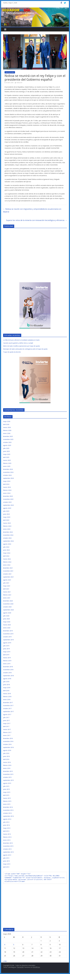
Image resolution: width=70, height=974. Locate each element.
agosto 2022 (7, 544)
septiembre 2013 (8, 852)
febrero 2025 (7, 463)
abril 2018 (6, 690)
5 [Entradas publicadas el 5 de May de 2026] (13, 945)
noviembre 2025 (8, 439)
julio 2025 (6, 448)
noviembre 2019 (8, 634)
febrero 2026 (7, 430)
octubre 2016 (7, 744)
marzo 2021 (7, 592)
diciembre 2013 (8, 843)
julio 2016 (6, 753)
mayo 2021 (6, 586)
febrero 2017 (7, 732)
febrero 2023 (7, 526)
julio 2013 (6, 858)
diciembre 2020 (8, 601)
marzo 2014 (7, 834)
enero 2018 (6, 699)
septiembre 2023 (8, 505)
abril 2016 (6, 759)
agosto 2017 (7, 714)
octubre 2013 (7, 849)
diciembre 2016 (8, 738)
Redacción (19, 82)
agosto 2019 (7, 643)
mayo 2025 (6, 454)
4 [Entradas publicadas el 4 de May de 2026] (4, 945)
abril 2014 (6, 831)
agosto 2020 (7, 613)
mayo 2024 (6, 481)
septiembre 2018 (8, 676)
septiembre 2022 (8, 541)
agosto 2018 (7, 678)
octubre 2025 (7, 442)
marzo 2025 (7, 460)
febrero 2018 (7, 696)
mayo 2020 (6, 622)
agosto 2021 (7, 580)
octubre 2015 (7, 777)
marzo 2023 (7, 523)
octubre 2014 (7, 813)
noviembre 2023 (8, 499)
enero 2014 (6, 840)
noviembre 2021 (8, 571)
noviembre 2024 (8, 472)
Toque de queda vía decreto (12, 352)
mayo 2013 (6, 864)
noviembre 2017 (8, 705)
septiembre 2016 (8, 747)
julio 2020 (6, 616)
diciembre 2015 (8, 771)
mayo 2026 (6, 421)
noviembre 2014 (8, 810)
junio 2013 (6, 861)
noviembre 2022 (8, 535)
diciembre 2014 (8, 807)
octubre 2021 (7, 574)
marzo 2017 (7, 729)
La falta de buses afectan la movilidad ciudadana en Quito (21, 340)
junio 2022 (6, 550)
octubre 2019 (7, 637)
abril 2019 (6, 655)
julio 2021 (6, 583)
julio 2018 (6, 681)
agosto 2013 (7, 855)
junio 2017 (6, 720)
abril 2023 (6, 520)
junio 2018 (6, 684)
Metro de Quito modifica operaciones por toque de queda (21, 346)
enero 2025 (6, 466)
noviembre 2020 (8, 604)
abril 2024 (6, 484)
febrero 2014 (7, 837)
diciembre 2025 (8, 436)
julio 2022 (6, 547)
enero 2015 (6, 804)
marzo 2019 (7, 658)
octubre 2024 (7, 475)
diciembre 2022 (8, 532)
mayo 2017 (6, 723)
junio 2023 (6, 514)
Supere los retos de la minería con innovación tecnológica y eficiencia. (36, 220)
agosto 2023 (7, 508)
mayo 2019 (6, 652)
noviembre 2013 (8, 846)
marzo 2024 (7, 487)
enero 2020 (6, 628)
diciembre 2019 (8, 631)
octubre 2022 (7, 538)
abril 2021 (6, 589)
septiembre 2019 (8, 640)
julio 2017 (6, 717)
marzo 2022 (7, 559)
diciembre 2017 (8, 702)
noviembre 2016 (8, 741)
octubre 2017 (7, 708)
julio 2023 (6, 511)
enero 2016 (6, 768)
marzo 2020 (7, 625)
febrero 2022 (7, 562)
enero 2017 (6, 735)
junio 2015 (6, 789)
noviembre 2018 (8, 670)
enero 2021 (6, 598)
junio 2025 (6, 451)
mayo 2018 (6, 687)
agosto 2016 (7, 750)
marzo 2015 (7, 798)
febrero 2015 (7, 801)
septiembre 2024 (8, 478)
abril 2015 (6, 795)
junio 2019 (6, 649)
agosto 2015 (7, 783)
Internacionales (10, 72)
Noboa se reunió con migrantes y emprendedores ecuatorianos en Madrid (32, 210)
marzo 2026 (7, 427)
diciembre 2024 (8, 469)
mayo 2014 (6, 828)
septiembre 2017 (8, 711)
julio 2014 (6, 822)
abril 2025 (6, 457)
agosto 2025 (7, 445)
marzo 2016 (7, 762)
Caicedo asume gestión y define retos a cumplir (18, 343)
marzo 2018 (7, 693)
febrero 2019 (7, 661)
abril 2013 (6, 867)
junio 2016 (6, 756)
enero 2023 (6, 529)
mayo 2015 (6, 792)
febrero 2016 (7, 765)
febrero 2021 (7, 595)
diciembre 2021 (8, 568)
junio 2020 (6, 619)
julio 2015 (6, 786)
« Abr (5, 961)
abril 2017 (6, 726)
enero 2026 (6, 433)
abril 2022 (6, 556)
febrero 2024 (7, 490)
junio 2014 (6, 825)
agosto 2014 (7, 819)
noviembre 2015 (8, 774)
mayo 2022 (6, 553)
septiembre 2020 (8, 610)
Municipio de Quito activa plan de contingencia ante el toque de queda (25, 349)
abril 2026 (6, 424)
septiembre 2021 (8, 577)
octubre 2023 (7, 502)
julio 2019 (6, 646)
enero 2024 (6, 493)
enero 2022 (6, 565)
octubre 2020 (7, 607)
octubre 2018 (7, 673)
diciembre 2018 (8, 667)
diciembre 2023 (8, 496)
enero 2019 (6, 664)
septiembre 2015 (8, 780)
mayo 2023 (6, 517)
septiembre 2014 (8, 816)
